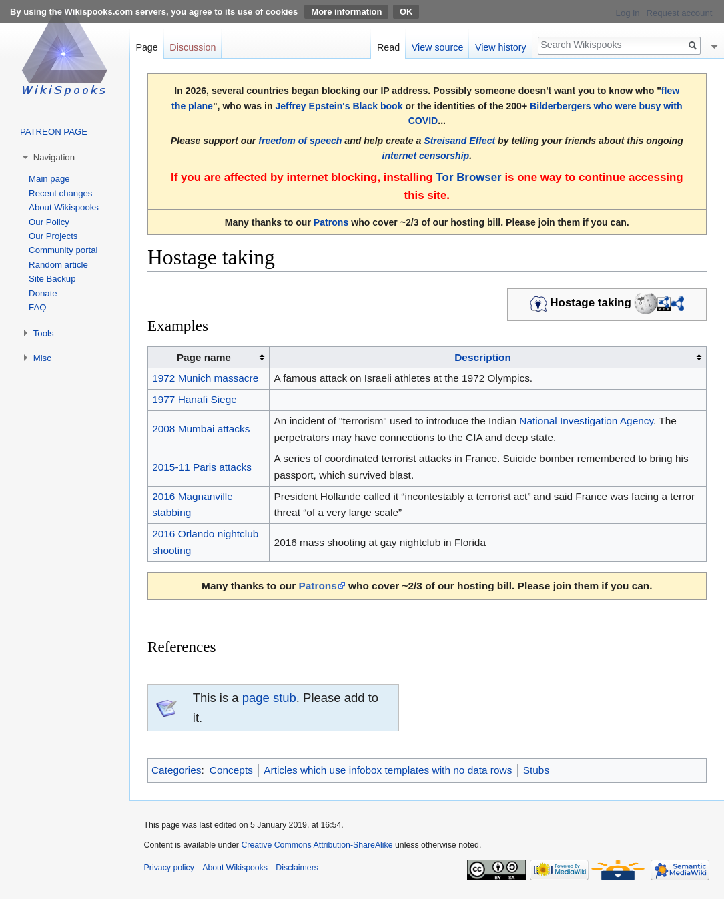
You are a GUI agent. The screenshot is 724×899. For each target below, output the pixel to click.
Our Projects (53, 236)
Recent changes (60, 193)
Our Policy (49, 222)
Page (146, 47)
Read (388, 47)
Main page (49, 179)
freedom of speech (300, 140)
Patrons (331, 222)
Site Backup (52, 279)
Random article (58, 265)
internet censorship (426, 155)
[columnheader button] (488, 357)
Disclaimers (297, 867)
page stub (269, 698)
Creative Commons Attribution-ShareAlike (316, 845)
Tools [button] (43, 333)
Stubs (536, 770)
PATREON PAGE (53, 132)
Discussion (192, 47)
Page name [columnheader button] (204, 357)
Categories (176, 770)
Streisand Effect (459, 140)
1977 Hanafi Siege (194, 399)
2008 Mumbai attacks (201, 428)
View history (500, 47)
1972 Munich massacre (205, 378)
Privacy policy (169, 867)
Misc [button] (42, 358)
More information (346, 12)
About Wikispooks (64, 207)
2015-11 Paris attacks (202, 467)
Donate (43, 293)
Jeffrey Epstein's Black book (338, 106)
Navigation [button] (54, 157)
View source (438, 47)
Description (482, 357)
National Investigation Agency (586, 420)
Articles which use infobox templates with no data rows (388, 770)
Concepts (231, 770)
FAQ (37, 307)
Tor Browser (469, 177)
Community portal (63, 250)
